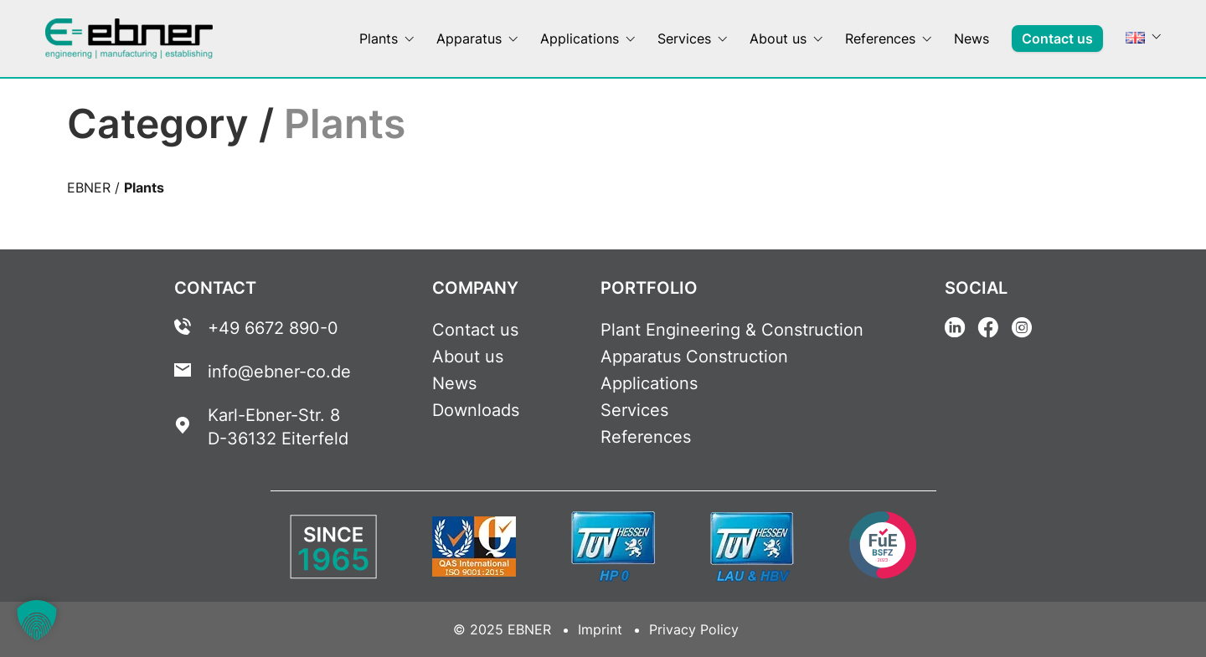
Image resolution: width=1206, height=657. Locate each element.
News (454, 383)
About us (467, 356)
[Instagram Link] (1022, 329)
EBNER (89, 187)
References (645, 437)
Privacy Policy (694, 629)
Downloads (475, 410)
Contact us (475, 330)
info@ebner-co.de (279, 372)
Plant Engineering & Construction (731, 330)
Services (634, 410)
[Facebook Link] (988, 329)
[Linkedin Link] (955, 329)
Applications (649, 383)
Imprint (600, 629)
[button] (37, 620)
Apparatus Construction (694, 356)
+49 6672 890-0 (273, 328)
